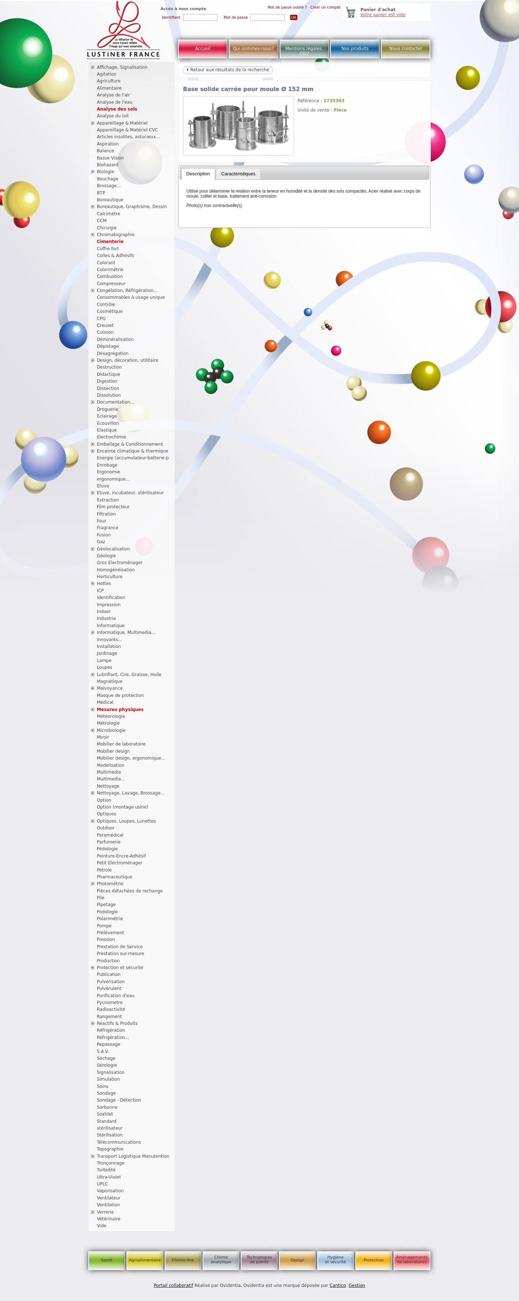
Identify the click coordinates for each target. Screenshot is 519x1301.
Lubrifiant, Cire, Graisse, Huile (129, 674)
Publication (109, 974)
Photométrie (110, 883)
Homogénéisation (116, 569)
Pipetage (106, 904)
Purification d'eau (115, 995)
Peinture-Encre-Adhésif (121, 856)
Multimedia (109, 772)
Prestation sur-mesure (121, 953)
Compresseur (111, 283)
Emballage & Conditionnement (130, 444)
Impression (109, 604)
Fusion (104, 534)
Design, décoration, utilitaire (128, 360)
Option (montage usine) (122, 807)
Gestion (357, 1285)
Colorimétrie (110, 269)
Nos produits (355, 48)
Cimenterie (110, 241)
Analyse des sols (117, 109)
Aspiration (108, 144)
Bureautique (110, 199)
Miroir (103, 737)
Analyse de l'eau (115, 102)
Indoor (104, 611)
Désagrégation (113, 353)
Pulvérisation (111, 981)
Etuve (103, 486)
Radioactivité (111, 1009)
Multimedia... (111, 779)
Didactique (108, 374)
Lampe (104, 660)
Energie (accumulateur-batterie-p (133, 457)
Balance (105, 150)
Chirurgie (107, 227)
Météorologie (111, 716)
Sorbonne (107, 1107)
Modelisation (110, 765)
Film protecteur (113, 506)
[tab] (198, 174)
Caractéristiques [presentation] (238, 173)
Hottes (104, 583)
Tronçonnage (111, 1163)
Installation (109, 646)
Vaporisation (110, 1190)
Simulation (108, 1079)
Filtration (106, 514)
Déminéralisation (115, 339)
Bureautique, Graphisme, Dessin (132, 206)
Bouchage (108, 178)
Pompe (104, 925)
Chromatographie (116, 234)
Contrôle (106, 304)
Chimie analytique (220, 1259)
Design (297, 1260)
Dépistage (108, 346)
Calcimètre (108, 213)
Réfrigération (111, 1030)
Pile (101, 897)
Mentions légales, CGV (304, 51)
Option (104, 800)
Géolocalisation (113, 549)
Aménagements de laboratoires (411, 1259)
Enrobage (107, 465)
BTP (101, 192)
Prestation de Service (120, 946)
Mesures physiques (120, 709)
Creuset (105, 325)
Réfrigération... (113, 1037)
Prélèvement (110, 932)
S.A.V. (103, 1051)
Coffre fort (108, 248)
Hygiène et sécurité (335, 1259)
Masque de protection (120, 695)
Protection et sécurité (120, 967)
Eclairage (107, 416)
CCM (102, 220)
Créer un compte (325, 7)
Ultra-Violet (109, 1177)
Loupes (104, 667)
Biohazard (108, 164)
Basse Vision (110, 158)
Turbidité (106, 1169)
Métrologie (108, 723)
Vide (101, 1225)
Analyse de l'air (113, 95)
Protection (374, 1260)
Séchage (106, 1058)
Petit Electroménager (119, 862)
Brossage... (109, 185)
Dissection (108, 388)
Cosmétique (110, 311)
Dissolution (109, 395)
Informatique (111, 625)
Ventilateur (109, 1198)
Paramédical (110, 835)
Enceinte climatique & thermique (132, 451)
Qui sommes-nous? (253, 48)
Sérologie (107, 1065)
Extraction (108, 500)
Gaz (101, 541)
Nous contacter (405, 48)
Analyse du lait (113, 115)
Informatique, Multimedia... (126, 632)
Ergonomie (108, 471)
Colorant (106, 262)
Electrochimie (112, 437)
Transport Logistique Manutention (133, 1156)
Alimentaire (109, 88)
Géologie (106, 555)
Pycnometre (110, 1002)
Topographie (110, 1149)
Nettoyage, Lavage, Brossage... (131, 793)
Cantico (338, 1285)
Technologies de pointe (259, 1259)
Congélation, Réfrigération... (127, 290)
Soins (102, 1086)
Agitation (106, 74)
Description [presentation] (198, 173)
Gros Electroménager (120, 562)
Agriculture (109, 81)
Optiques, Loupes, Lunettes (126, 821)
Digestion (107, 381)
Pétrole (104, 870)
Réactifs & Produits (117, 1023)
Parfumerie (109, 842)
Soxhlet (105, 1114)
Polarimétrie (110, 918)
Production (108, 960)
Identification (111, 597)
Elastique (107, 430)
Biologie (105, 171)
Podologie (107, 911)
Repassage (108, 1044)
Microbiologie (111, 730)
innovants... (109, 639)
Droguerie (108, 409)
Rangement (109, 1016)
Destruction (109, 367)
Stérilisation (110, 1135)
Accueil (202, 48)
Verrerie (105, 1212)
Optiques (106, 813)
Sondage (106, 1093)
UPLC (102, 1184)
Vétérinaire (108, 1218)
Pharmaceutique (114, 876)
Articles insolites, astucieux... (128, 136)
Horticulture (110, 576)
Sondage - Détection (119, 1100)
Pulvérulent (109, 988)
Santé (106, 1260)
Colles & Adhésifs (115, 255)
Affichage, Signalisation (122, 67)
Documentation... (115, 402)
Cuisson (105, 332)
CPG (101, 318)
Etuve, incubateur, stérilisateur (130, 492)
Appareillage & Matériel (122, 123)
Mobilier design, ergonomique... (131, 758)
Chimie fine (183, 1260)
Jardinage (107, 653)
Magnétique (110, 681)
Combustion (110, 276)
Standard (107, 1121)
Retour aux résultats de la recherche (227, 69)
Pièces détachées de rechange (130, 890)
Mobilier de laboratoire (121, 744)
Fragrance (108, 527)
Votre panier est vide (382, 14)
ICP (100, 590)
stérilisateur (110, 1128)
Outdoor (106, 827)
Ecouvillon (108, 423)
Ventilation (108, 1204)
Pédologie (107, 848)
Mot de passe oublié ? (287, 7)
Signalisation (111, 1072)
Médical (105, 702)
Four (101, 520)
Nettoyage (108, 786)
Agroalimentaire (145, 1260)
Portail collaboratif (173, 1285)
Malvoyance (110, 688)
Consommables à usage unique (131, 297)
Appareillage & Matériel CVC (127, 129)
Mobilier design (113, 751)
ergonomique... (113, 479)
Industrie (106, 618)
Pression (106, 939)
